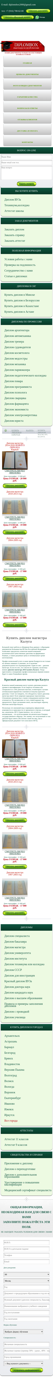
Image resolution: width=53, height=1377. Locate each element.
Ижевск (9, 1109)
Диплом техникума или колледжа (24, 964)
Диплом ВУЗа (12, 199)
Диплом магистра (14, 947)
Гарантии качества (27, 97)
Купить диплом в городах (16, 432)
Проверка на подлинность (19, 264)
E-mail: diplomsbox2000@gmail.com (18, 4)
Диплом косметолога (16, 352)
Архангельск (12, 1035)
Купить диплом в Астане (19, 311)
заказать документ (38, 11)
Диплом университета (17, 952)
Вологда (9, 1086)
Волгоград (10, 1075)
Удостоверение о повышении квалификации (21, 1183)
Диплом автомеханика (17, 335)
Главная (27, 63)
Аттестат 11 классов (16, 1139)
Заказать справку (14, 235)
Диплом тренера (14, 341)
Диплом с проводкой (16, 1011)
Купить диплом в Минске (19, 294)
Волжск (9, 1081)
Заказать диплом (14, 229)
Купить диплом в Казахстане (21, 306)
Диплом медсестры (16, 358)
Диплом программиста (18, 386)
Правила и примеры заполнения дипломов (23, 1004)
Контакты (27, 142)
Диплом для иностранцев (19, 975)
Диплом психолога (15, 392)
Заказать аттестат (14, 240)
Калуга (29, 430)
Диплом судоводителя (17, 347)
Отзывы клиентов (27, 120)
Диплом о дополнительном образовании (20, 1175)
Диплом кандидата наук (18, 992)
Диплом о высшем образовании (23, 998)
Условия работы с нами (18, 259)
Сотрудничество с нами (18, 270)
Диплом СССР (13, 969)
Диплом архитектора (16, 330)
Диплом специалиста (17, 935)
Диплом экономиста (16, 409)
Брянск (8, 1058)
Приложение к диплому (18, 1163)
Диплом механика (15, 364)
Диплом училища (14, 1017)
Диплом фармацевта (16, 403)
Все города (11, 1120)
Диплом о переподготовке (19, 1169)
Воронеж (9, 1092)
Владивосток (12, 1064)
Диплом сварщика (15, 398)
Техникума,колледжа (16, 205)
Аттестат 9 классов (15, 1144)
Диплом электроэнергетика (20, 415)
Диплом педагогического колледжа (25, 375)
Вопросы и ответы (27, 108)
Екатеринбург (12, 1098)
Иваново (9, 1103)
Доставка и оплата (27, 131)
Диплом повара (13, 381)
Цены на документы (27, 74)
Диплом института (15, 958)
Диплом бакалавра (15, 941)
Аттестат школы (14, 210)
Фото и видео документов (27, 86)
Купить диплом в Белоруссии (22, 300)
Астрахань (10, 1041)
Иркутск (9, 1115)
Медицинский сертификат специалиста (27, 1190)
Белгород (9, 1052)
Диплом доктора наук (17, 986)
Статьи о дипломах (15, 276)
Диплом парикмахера (17, 369)
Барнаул (9, 1047)
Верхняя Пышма (14, 1069)
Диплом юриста (13, 420)
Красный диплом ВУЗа (18, 981)
